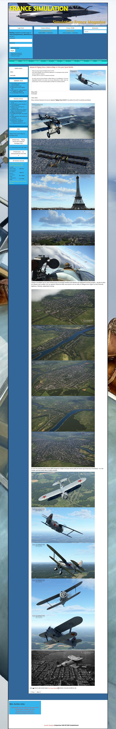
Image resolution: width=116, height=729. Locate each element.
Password (12, 43)
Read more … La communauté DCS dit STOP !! (18, 153)
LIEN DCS (22, 172)
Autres (72, 61)
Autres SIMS (37, 61)
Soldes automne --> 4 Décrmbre (70, 32)
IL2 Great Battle (52, 688)
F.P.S (47, 61)
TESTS (91, 61)
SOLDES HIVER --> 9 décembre (45, 32)
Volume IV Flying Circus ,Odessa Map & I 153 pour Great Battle (51, 67)
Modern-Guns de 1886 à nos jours (25, 709)
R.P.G (64, 61)
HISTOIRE (12, 75)
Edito (11, 72)
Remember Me (15, 48)
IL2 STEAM (21, 178)
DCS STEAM (21, 175)
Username (12, 38)
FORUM (99, 61)
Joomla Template (49, 725)
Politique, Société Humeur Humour (25, 713)
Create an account (15, 56)
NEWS (16, 61)
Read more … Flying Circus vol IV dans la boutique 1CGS (18, 141)
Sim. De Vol (25, 61)
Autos (55, 61)
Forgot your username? (16, 54)
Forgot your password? (16, 53)
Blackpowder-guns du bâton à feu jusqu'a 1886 (24, 707)
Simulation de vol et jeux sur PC (25, 711)
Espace (82, 61)
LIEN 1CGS (21, 168)
